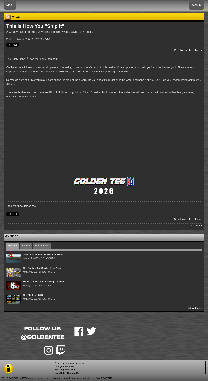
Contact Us (73, 373)
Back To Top (196, 225)
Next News (195, 50)
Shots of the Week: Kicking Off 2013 (43, 281)
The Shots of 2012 (33, 295)
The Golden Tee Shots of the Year (42, 268)
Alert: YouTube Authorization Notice (43, 254)
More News (195, 308)
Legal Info (60, 373)
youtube (18, 205)
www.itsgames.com (65, 369)
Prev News (180, 50)
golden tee (29, 205)
